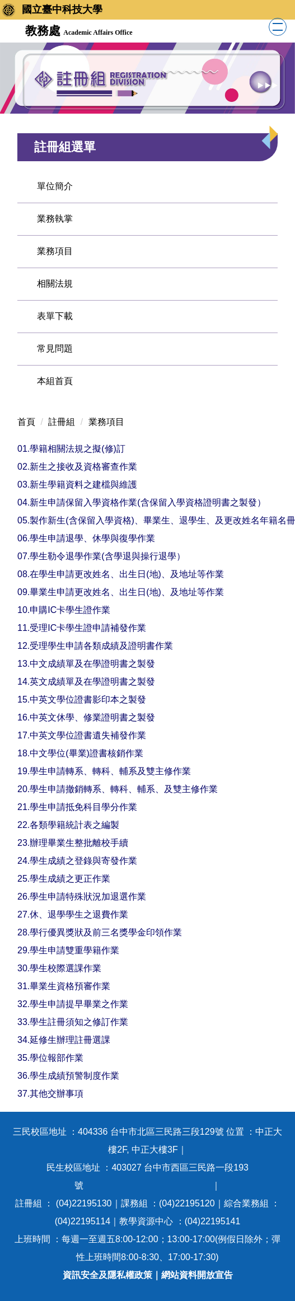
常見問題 (55, 348)
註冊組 (61, 422)
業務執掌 (55, 218)
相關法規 (55, 283)
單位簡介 (55, 186)
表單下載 (55, 316)
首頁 (26, 422)
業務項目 (55, 251)
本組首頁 (55, 381)
